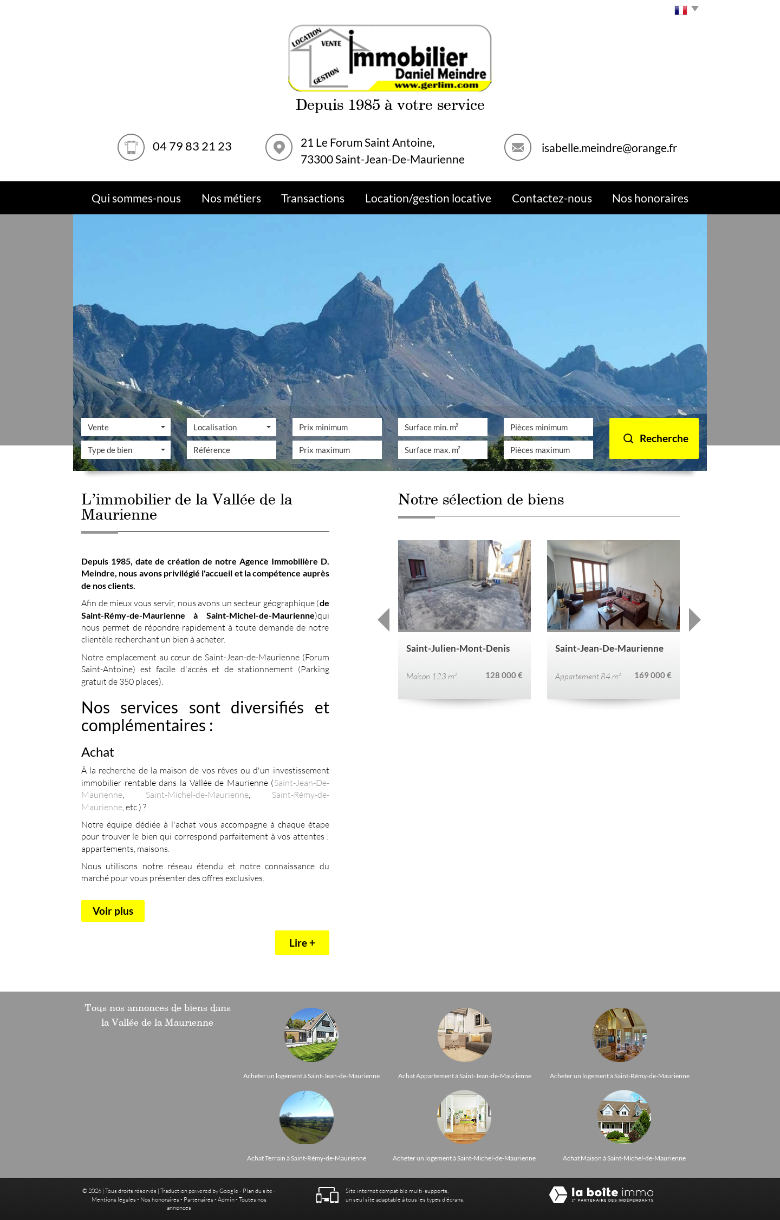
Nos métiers (231, 198)
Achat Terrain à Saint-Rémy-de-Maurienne (306, 1158)
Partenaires (198, 1199)
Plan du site (257, 1190)
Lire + (302, 942)
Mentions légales (114, 1199)
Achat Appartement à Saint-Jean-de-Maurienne (464, 1076)
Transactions (312, 198)
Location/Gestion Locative (428, 198)
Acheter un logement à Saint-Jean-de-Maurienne (311, 1076)
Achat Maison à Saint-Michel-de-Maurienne (624, 1158)
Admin (226, 1199)
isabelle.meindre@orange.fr (609, 147)
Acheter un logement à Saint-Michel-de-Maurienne (464, 1158)
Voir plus (113, 910)
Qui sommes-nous (136, 198)
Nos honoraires (159, 1199)
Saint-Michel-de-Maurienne (197, 794)
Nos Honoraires (650, 198)
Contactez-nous (552, 198)
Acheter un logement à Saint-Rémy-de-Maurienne (620, 1076)
